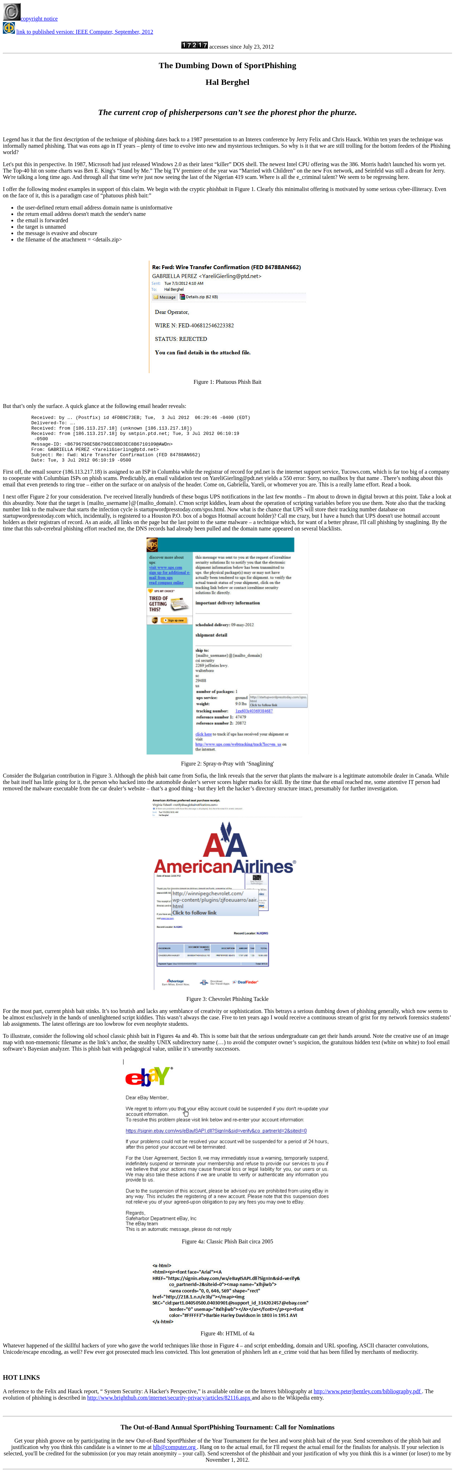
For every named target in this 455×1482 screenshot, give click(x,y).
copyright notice (30, 19)
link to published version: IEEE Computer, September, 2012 (84, 32)
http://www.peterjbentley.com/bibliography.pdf (368, 1401)
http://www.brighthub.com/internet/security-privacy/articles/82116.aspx (169, 1407)
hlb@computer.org (175, 1457)
